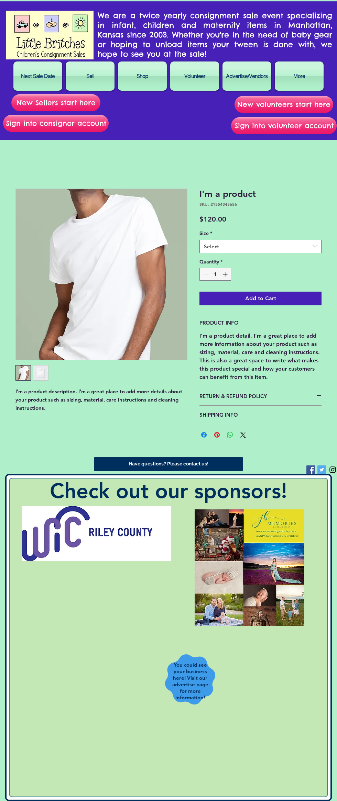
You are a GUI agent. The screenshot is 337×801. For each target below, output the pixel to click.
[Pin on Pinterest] (217, 435)
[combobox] (260, 246)
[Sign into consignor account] (56, 123)
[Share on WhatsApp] (230, 435)
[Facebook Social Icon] (310, 469)
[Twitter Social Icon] (321, 469)
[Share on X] (243, 435)
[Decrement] (204, 274)
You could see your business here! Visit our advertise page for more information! (190, 681)
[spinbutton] (215, 274)
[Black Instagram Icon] (332, 469)
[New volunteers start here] (284, 104)
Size (205, 233)
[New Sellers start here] (55, 102)
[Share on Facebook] (204, 435)
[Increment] (225, 274)
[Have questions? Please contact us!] (168, 464)
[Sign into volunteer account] (284, 125)
